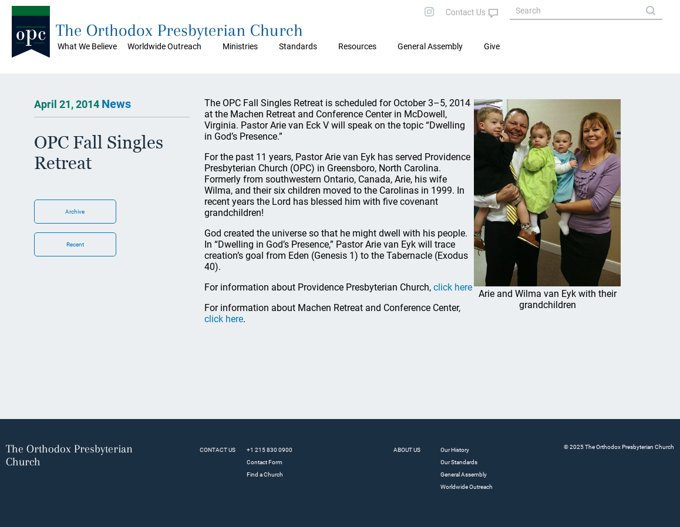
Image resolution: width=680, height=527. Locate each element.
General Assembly (430, 46)
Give (492, 46)
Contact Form (264, 462)
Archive (75, 211)
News (116, 104)
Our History (454, 450)
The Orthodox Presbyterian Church (179, 30)
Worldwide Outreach (466, 487)
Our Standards (458, 462)
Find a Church (265, 474)
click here (452, 287)
